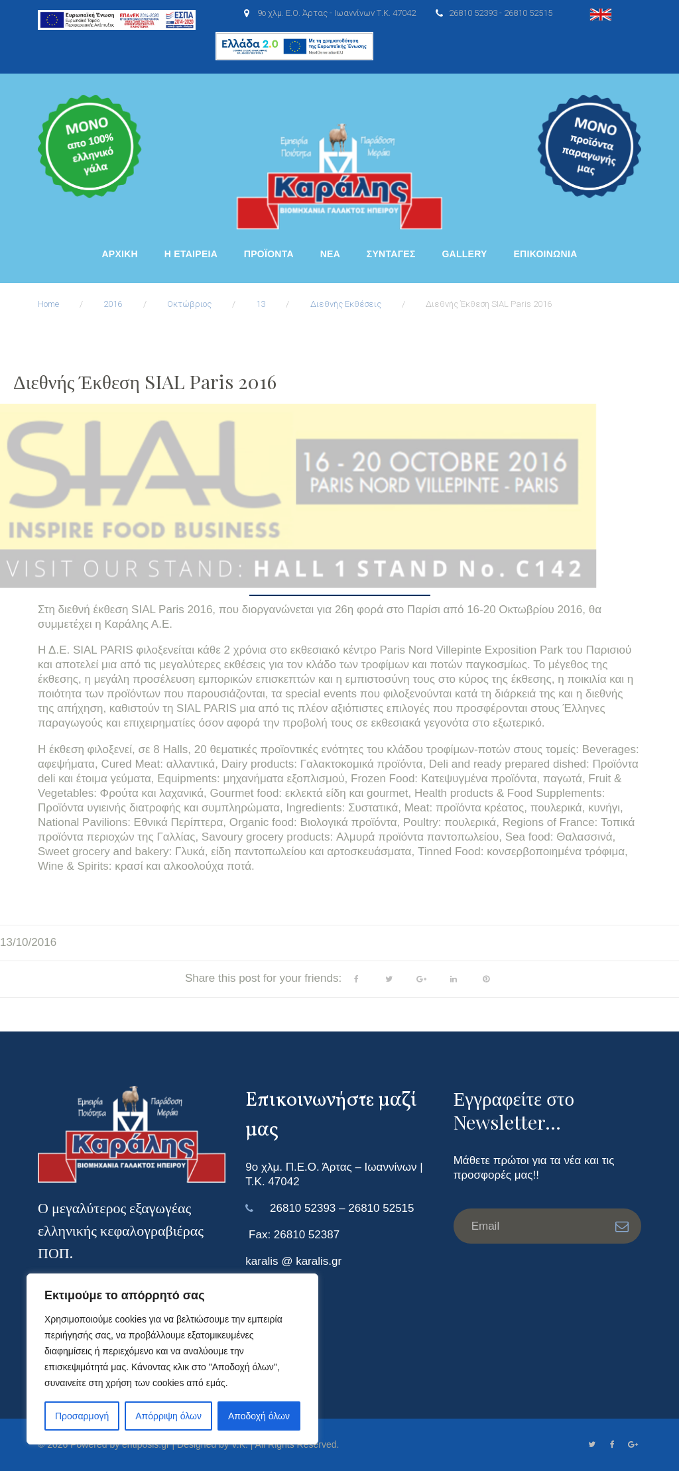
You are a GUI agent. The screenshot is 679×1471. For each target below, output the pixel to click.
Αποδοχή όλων (259, 1416)
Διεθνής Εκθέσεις (345, 304)
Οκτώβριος (189, 304)
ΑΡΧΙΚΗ (119, 254)
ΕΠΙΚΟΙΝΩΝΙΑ (545, 254)
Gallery (464, 254)
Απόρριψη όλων (168, 1416)
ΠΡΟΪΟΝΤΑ (269, 254)
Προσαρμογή (82, 1416)
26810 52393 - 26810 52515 (500, 13)
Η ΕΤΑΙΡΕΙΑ (190, 254)
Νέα (330, 254)
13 (260, 304)
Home (48, 304)
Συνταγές (391, 254)
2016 (112, 304)
